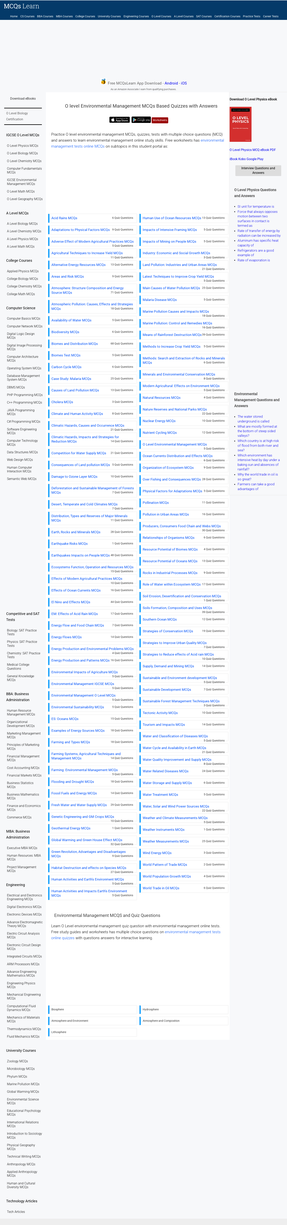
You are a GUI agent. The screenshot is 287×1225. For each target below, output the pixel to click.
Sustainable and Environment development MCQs (180, 678)
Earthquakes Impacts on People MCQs (80, 555)
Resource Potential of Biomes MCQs (170, 549)
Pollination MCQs (156, 503)
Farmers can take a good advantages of (256, 486)
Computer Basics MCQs (23, 318)
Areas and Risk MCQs (67, 276)
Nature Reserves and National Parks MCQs (175, 409)
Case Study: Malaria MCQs (71, 379)
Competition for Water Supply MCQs (78, 453)
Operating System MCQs (24, 368)
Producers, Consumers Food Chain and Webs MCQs (182, 526)
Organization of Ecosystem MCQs (168, 468)
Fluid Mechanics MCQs (23, 1036)
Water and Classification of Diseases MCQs (175, 736)
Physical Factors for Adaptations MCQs (172, 491)
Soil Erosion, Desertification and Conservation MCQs (182, 596)
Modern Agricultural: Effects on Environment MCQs (181, 386)
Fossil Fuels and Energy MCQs (74, 793)
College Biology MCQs (22, 279)
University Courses (109, 16)
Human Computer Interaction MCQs (19, 469)
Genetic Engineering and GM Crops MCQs (82, 817)
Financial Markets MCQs (24, 775)
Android (171, 83)
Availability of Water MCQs (71, 320)
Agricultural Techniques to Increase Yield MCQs (87, 253)
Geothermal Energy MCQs (70, 828)
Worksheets (160, 120)
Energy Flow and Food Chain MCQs (77, 625)
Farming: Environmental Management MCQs (84, 770)
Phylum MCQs (17, 1076)
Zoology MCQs (17, 1061)
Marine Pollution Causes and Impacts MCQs (176, 311)
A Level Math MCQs (20, 246)
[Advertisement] (143, 49)
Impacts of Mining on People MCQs (169, 241)
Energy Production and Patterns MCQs (80, 660)
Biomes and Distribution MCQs (74, 344)
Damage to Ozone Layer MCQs (74, 477)
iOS (184, 83)
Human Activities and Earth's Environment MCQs (87, 879)
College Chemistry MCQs (24, 286)
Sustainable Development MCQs (167, 690)
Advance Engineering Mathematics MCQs (21, 973)
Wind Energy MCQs (157, 853)
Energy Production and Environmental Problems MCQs (92, 649)
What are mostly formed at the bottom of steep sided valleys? (257, 431)
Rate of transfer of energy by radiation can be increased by (259, 233)
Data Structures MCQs (22, 452)
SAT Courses (204, 16)
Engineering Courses (136, 16)
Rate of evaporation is (254, 260)
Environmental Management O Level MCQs (83, 695)
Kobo (242, 159)
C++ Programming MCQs (24, 402)
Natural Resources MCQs (162, 398)
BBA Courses (45, 16)
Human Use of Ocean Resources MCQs (172, 218)
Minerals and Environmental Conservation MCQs (179, 374)
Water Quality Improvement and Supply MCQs (177, 760)
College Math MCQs (21, 294)
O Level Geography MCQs (25, 199)
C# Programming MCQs (23, 421)
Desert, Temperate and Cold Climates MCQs (84, 504)
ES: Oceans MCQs (65, 719)
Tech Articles (16, 1212)
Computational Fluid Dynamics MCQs (21, 1008)
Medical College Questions (18, 666)
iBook (234, 159)
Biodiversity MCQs (65, 332)
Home (14, 16)
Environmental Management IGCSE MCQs (82, 684)
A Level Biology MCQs (22, 224)
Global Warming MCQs (23, 1092)
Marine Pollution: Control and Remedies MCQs (177, 323)
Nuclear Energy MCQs (159, 421)
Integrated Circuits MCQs (24, 956)
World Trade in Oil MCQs (161, 888)
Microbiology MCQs (21, 1069)
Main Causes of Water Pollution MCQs (171, 288)
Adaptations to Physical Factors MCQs (80, 230)
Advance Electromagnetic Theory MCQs (25, 924)
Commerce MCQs (19, 817)
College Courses (85, 16)
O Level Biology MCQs (22, 153)
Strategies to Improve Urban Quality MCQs (175, 643)
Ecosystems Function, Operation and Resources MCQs (92, 567)
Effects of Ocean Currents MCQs (76, 590)
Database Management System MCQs (23, 377)
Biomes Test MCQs (66, 355)
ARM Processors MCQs (23, 964)
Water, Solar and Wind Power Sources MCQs (176, 806)
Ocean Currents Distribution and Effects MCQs (178, 456)
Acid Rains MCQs (64, 218)
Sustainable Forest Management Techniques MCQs (181, 701)
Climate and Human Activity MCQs (77, 414)
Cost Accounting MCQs (23, 768)
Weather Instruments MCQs (164, 830)
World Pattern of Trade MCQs (165, 865)
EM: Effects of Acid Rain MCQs (74, 614)
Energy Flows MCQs (66, 637)
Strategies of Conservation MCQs (168, 631)
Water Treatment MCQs (160, 795)
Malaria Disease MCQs (160, 300)
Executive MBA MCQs (22, 848)
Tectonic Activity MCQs (160, 713)
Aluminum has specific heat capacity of (258, 243)
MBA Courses (64, 16)
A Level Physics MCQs (22, 239)
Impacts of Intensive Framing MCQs (170, 230)
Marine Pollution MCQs (23, 1084)
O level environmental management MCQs (100, 134)
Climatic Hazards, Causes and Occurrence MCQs (87, 425)
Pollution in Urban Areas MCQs (166, 514)
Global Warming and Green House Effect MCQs (86, 840)
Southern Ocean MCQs (160, 619)
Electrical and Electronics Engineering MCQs (24, 897)
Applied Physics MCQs (23, 271)
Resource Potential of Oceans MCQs (170, 561)
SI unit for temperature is (256, 206)
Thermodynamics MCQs (24, 1029)
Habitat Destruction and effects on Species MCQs (88, 868)
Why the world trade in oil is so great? (258, 477)
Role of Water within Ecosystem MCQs (172, 584)
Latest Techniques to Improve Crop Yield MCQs (178, 276)
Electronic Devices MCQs (24, 914)
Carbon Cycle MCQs (66, 367)
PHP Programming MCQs (25, 395)
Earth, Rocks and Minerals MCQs (75, 532)
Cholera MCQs (62, 402)
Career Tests (270, 16)
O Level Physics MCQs (22, 146)
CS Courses (27, 16)
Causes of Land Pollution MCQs (75, 390)
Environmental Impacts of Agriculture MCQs (84, 672)
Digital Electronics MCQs (24, 907)
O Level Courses (161, 16)
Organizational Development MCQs (21, 724)
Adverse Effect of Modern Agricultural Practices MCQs (92, 241)
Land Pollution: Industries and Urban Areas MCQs (180, 265)
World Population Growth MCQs (167, 876)
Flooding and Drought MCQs (72, 782)
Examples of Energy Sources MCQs (78, 731)
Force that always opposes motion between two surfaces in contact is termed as (258, 219)
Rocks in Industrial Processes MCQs (170, 573)
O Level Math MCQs (21, 191)
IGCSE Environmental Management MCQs (22, 182)
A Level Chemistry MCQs (24, 231)
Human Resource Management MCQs (21, 712)
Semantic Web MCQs (21, 479)
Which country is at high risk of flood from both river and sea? (258, 445)
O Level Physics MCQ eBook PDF (253, 150)
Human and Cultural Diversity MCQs (21, 1185)
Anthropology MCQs (21, 1164)
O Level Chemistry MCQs (24, 161)
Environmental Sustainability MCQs (77, 707)
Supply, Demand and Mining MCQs (168, 666)
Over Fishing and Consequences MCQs (172, 479)
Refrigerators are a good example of (256, 252)
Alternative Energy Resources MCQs (78, 265)
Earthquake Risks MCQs (69, 544)
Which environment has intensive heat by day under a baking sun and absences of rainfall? (259, 462)
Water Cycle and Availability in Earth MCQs (174, 748)
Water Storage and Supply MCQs (167, 783)
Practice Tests (251, 16)
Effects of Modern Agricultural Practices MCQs (86, 579)
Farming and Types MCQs (70, 742)
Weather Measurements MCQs (166, 841)
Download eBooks (23, 98)
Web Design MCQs (20, 460)
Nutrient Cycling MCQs (160, 433)
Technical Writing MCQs (24, 1156)
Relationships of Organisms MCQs (169, 538)
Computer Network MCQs (24, 326)
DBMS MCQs (16, 387)
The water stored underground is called (253, 419)
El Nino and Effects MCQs (70, 602)
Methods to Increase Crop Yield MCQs (172, 346)
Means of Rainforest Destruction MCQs (172, 335)
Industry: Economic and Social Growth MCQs (176, 253)
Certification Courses (227, 16)
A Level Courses (184, 16)
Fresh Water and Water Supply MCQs (79, 805)
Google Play (255, 159)
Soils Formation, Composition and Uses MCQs (177, 608)
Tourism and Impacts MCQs (164, 725)
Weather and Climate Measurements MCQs (175, 818)
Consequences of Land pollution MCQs (80, 465)
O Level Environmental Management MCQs (175, 444)
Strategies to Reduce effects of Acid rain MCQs (178, 654)
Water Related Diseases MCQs (166, 771)
